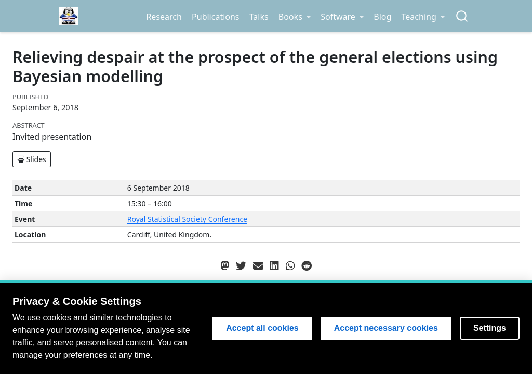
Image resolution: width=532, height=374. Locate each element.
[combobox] (462, 16)
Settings (489, 328)
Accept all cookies (262, 328)
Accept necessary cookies (386, 328)
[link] (294, 16)
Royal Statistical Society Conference (187, 219)
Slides (31, 159)
